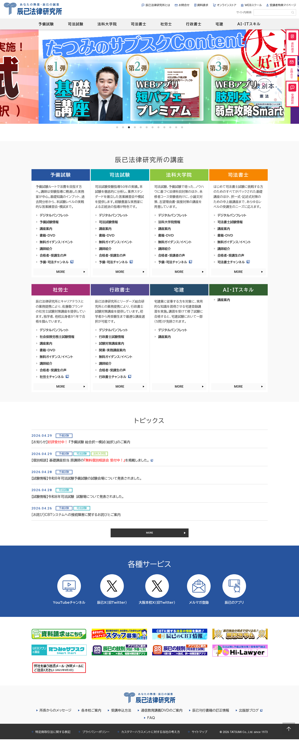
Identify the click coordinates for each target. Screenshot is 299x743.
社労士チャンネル (54, 376)
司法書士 (138, 24)
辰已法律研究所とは (157, 5)
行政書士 (194, 24)
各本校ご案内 (91, 714)
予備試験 (46, 24)
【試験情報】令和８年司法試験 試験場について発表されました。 (77, 496)
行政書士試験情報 (111, 336)
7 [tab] (153, 127)
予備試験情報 (49, 222)
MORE (60, 272)
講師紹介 (46, 248)
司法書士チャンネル (234, 262)
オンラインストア (226, 5)
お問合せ (184, 5)
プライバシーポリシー (95, 735)
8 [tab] (158, 127)
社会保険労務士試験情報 (57, 336)
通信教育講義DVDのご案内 (161, 714)
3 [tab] (129, 127)
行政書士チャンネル (115, 376)
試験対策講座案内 (111, 343)
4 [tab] (135, 127)
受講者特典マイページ (283, 5)
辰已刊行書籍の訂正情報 (210, 714)
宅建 (219, 24)
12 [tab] (182, 127)
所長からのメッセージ (55, 714)
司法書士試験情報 (230, 222)
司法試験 (75, 24)
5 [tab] (141, 127)
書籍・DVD (47, 235)
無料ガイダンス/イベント (56, 242)
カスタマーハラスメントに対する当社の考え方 (150, 735)
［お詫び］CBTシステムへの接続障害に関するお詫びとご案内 (76, 514)
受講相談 (292, 106)
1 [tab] (117, 127)
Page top (288, 729)
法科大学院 (107, 24)
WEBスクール (253, 5)
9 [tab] (164, 127)
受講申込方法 (120, 714)
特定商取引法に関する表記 (52, 735)
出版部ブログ (250, 714)
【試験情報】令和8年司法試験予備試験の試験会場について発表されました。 (86, 478)
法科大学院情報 (169, 222)
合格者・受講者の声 (171, 255)
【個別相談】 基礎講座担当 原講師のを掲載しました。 (92, 460)
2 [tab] (123, 127)
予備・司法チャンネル (57, 262)
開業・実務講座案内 (112, 350)
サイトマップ (199, 735)
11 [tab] (176, 127)
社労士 (166, 24)
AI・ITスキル (249, 24)
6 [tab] (147, 127)
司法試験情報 (108, 222)
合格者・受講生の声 (53, 255)
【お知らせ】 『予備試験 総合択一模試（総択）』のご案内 (80, 442)
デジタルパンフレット (54, 215)
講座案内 (46, 228)
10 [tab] (170, 127)
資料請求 (202, 5)
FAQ (151, 721)
